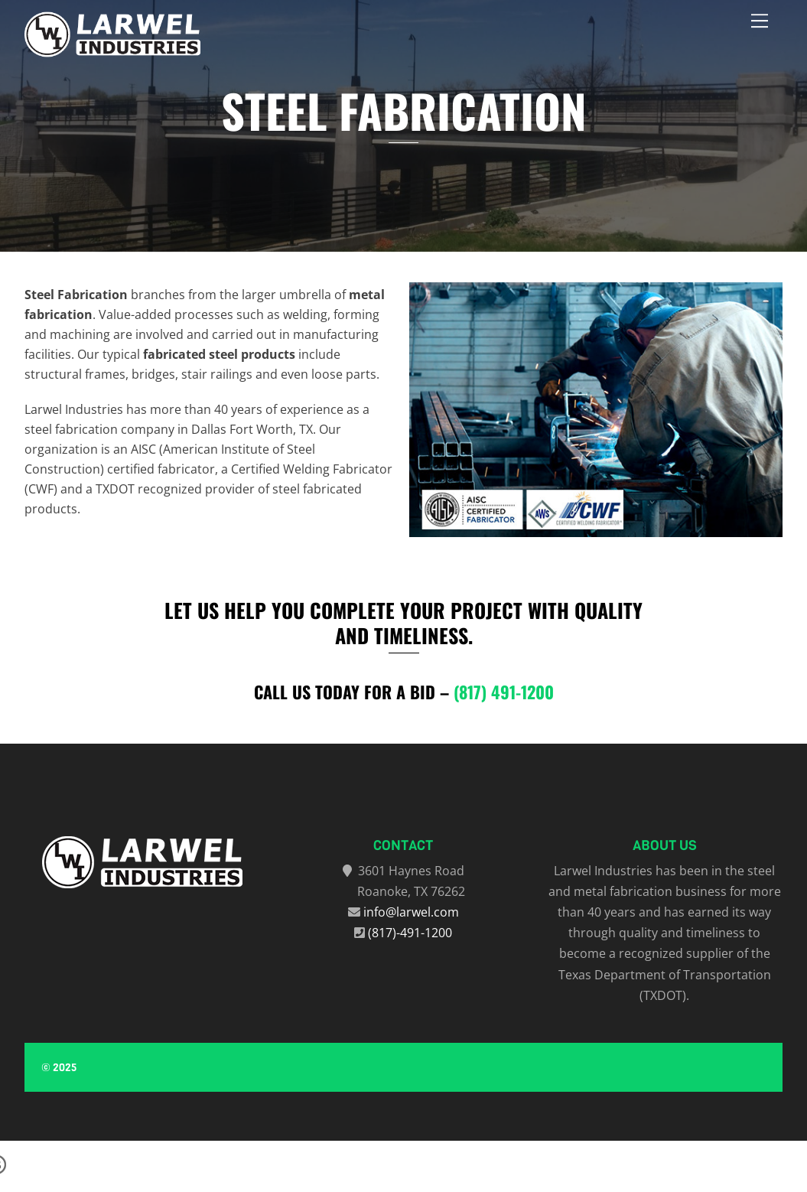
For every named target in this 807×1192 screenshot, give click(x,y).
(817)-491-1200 (410, 932)
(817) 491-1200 (504, 691)
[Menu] (759, 20)
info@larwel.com (411, 912)
